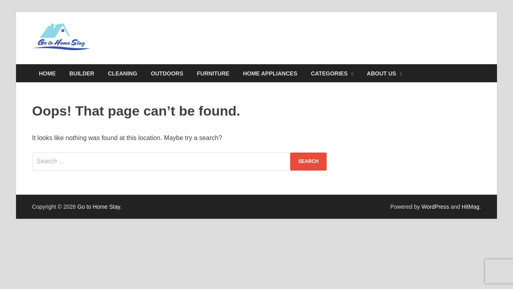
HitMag (470, 207)
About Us (381, 73)
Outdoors (167, 73)
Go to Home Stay (98, 207)
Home (47, 73)
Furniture (213, 73)
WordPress (435, 207)
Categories (329, 73)
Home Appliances (270, 73)
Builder (81, 73)
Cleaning (122, 73)
